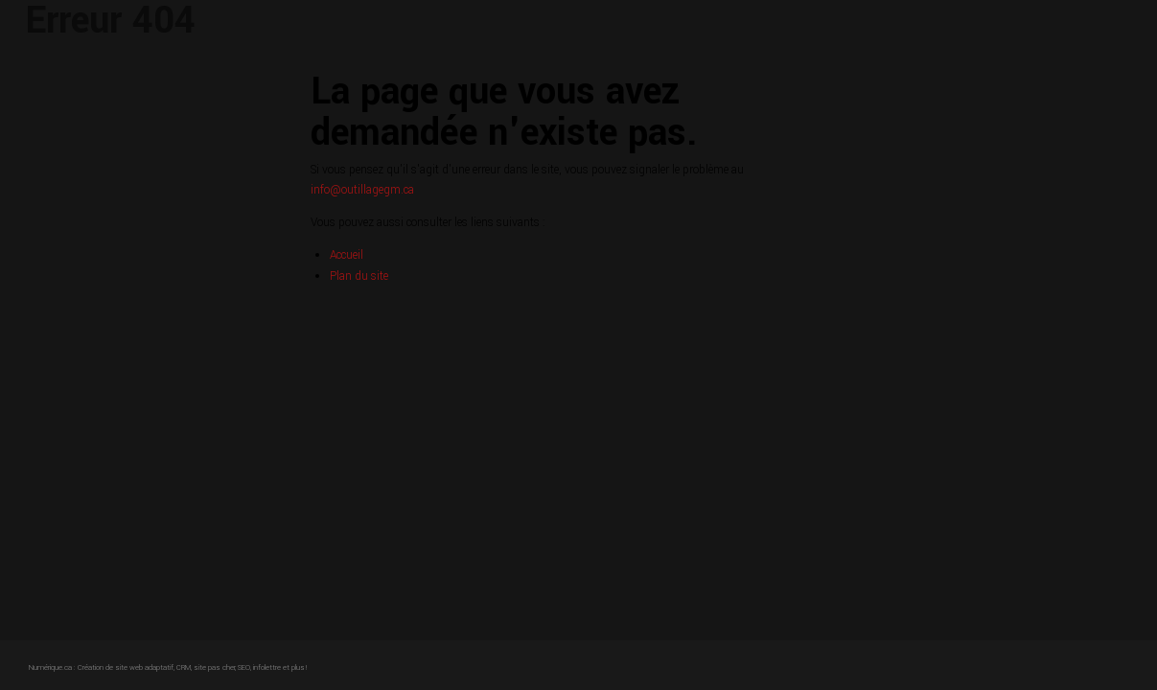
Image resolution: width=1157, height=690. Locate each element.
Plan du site (359, 276)
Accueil (346, 255)
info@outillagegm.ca (362, 190)
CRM (183, 667)
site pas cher (214, 667)
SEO (244, 667)
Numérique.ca (50, 667)
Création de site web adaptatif (126, 667)
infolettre (267, 667)
